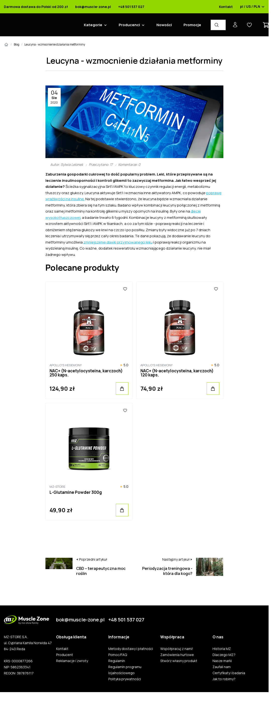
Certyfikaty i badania (226, 673)
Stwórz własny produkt (176, 661)
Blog (14, 44)
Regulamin (114, 661)
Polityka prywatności (122, 679)
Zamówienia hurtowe (174, 655)
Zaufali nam (219, 667)
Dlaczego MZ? (221, 655)
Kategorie (90, 25)
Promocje (190, 25)
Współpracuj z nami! (174, 648)
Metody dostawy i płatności (128, 648)
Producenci (127, 25)
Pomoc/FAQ (115, 655)
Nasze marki (219, 661)
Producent (62, 655)
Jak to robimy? (221, 679)
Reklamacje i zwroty (70, 661)
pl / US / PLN (250, 7)
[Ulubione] (123, 288)
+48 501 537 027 (129, 6)
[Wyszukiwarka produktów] (215, 25)
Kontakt (223, 6)
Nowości (161, 25)
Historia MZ (219, 648)
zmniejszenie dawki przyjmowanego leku (115, 242)
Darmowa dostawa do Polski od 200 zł (33, 6)
